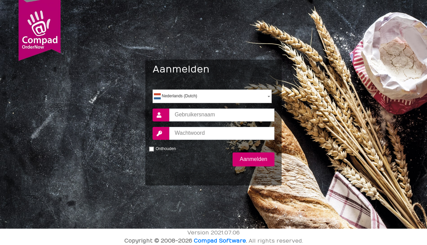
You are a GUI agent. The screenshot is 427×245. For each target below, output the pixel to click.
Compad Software (220, 241)
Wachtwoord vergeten (213, 180)
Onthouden (166, 148)
